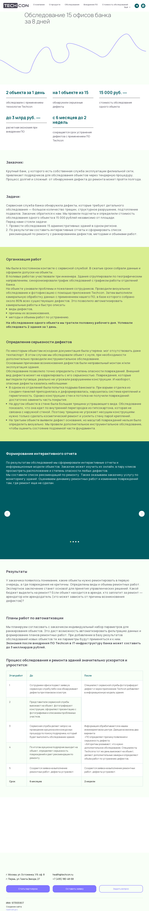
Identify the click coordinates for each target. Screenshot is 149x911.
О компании (39, 4)
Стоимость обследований (115, 4)
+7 (54, 879)
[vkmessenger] (143, 6)
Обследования (72, 4)
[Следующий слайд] (142, 514)
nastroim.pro (12, 909)
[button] (74, 888)
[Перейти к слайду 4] (78, 541)
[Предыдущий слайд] (7, 514)
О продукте (54, 4)
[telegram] (137, 6)
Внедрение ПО (91, 4)
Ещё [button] (126, 7)
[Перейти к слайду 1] (70, 541)
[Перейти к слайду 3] (75, 541)
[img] (131, 904)
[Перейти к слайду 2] (73, 541)
